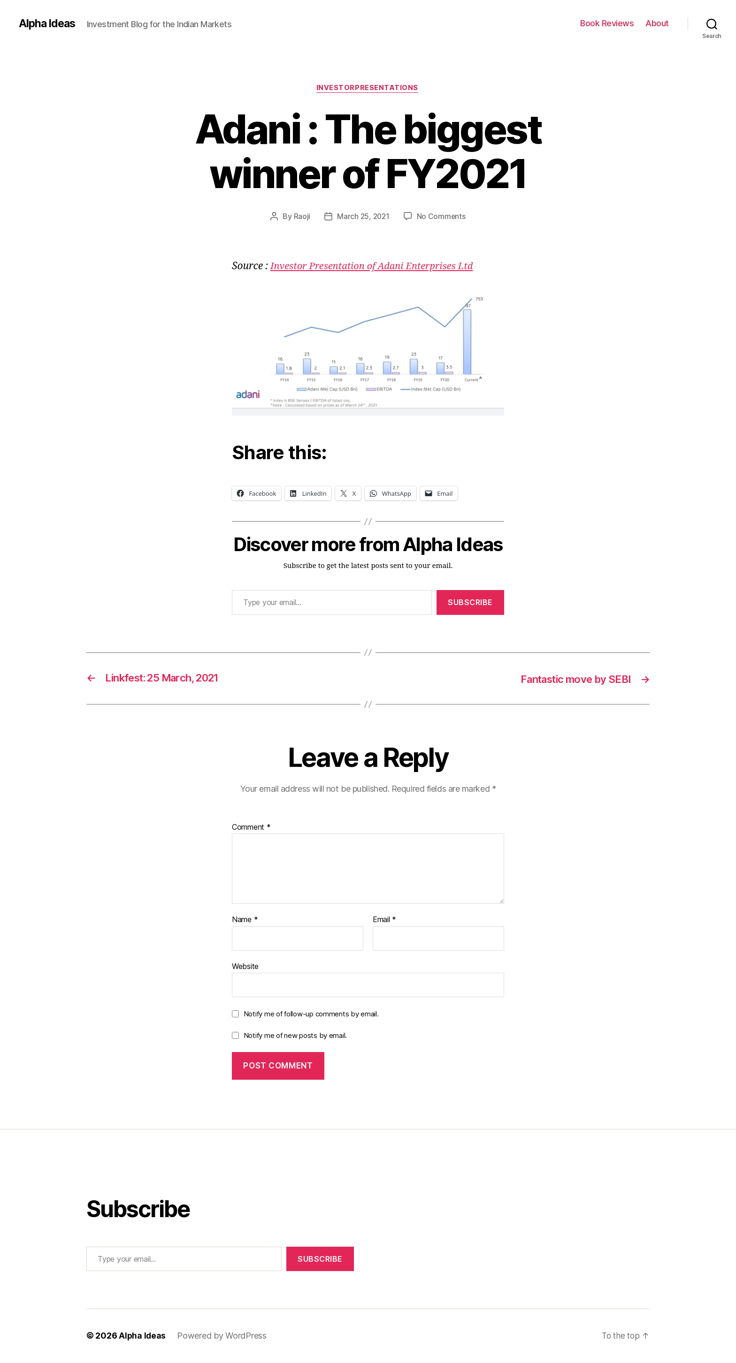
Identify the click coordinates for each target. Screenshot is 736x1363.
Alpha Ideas (48, 23)
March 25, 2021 (363, 217)
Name (245, 920)
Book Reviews (607, 23)
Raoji (300, 217)
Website (245, 966)
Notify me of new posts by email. (295, 1035)
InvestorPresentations (368, 88)
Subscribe (470, 603)
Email (384, 920)
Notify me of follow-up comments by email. (311, 1014)
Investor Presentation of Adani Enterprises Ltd (376, 267)
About (657, 23)
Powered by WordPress (223, 1336)
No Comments (442, 217)
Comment (251, 828)
